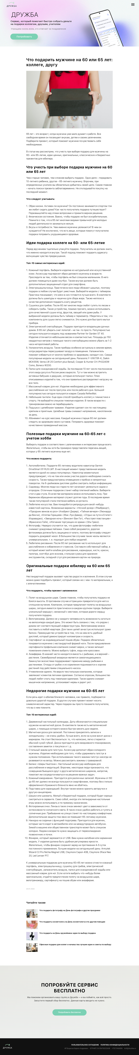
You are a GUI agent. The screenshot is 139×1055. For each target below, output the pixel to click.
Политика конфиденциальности (115, 1045)
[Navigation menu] (132, 4)
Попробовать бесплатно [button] (69, 1012)
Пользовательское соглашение (85, 1045)
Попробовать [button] (24, 36)
